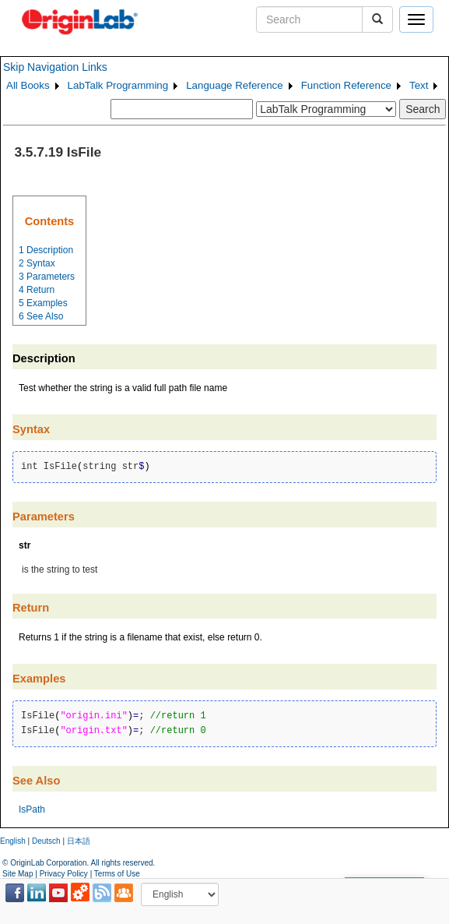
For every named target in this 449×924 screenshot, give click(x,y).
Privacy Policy (64, 873)
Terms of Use (117, 873)
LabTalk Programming (118, 85)
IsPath (32, 809)
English (13, 841)
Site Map (17, 873)
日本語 (78, 841)
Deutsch (46, 841)
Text (418, 85)
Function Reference (346, 85)
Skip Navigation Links (55, 67)
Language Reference (234, 85)
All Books (28, 85)
